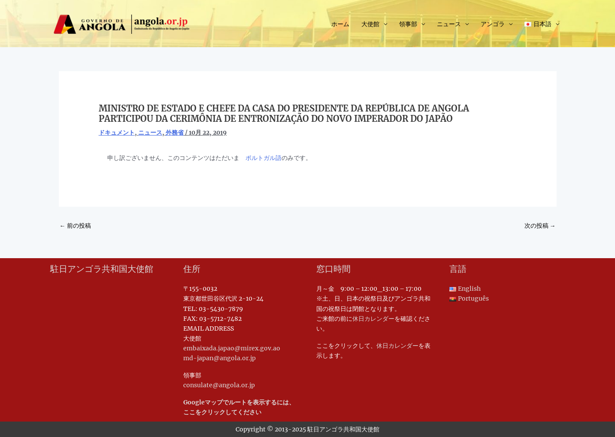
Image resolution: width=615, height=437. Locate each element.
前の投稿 (75, 225)
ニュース (449, 24)
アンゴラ (493, 24)
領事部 (408, 24)
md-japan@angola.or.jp (219, 358)
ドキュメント (117, 132)
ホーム (340, 24)
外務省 (175, 132)
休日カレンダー (373, 318)
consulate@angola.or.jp (219, 385)
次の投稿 (540, 225)
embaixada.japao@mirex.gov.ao (231, 348)
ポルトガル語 (263, 158)
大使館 (370, 24)
